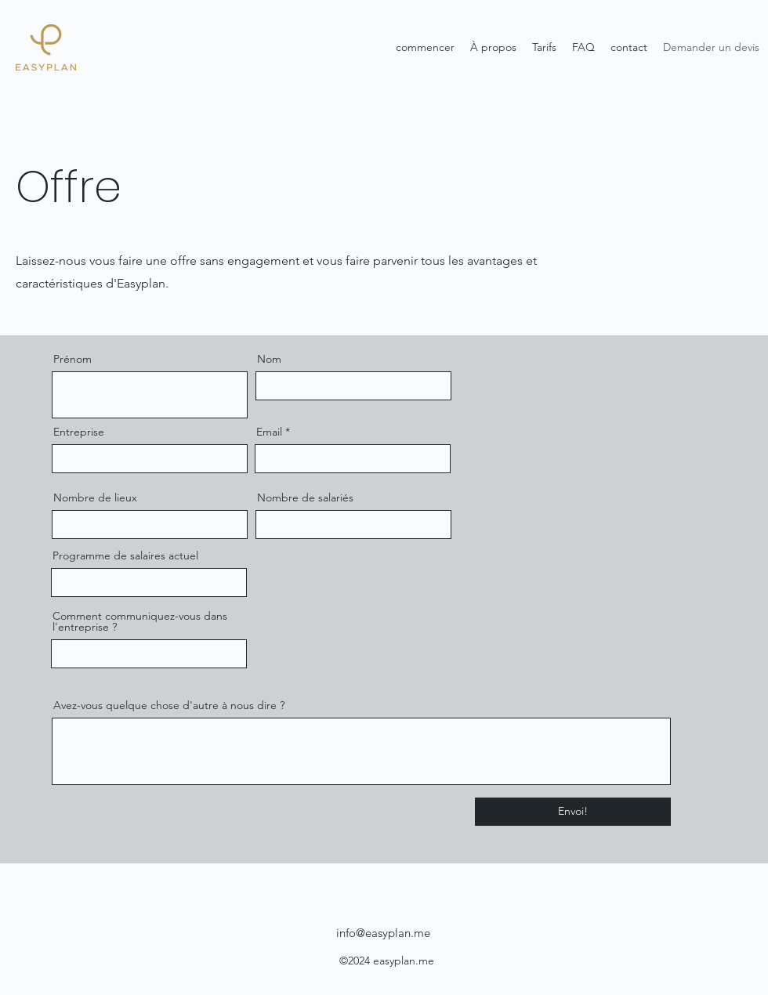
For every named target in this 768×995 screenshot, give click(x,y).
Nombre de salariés (305, 497)
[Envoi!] (573, 812)
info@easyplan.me (383, 932)
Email (269, 431)
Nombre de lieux (95, 497)
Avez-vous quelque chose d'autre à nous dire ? (168, 705)
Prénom (72, 358)
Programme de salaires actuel (125, 555)
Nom (269, 358)
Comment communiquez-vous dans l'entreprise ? (140, 621)
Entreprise (78, 431)
